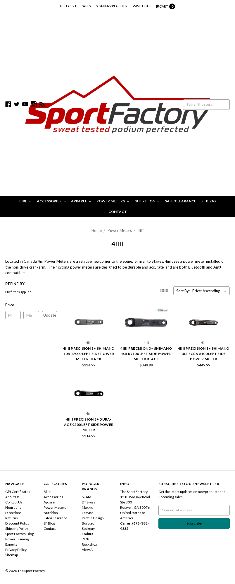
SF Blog (208, 201)
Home (96, 230)
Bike (25, 201)
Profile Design (93, 518)
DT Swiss (88, 502)
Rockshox (89, 544)
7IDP (85, 539)
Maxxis (87, 507)
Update (49, 315)
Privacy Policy (16, 549)
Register (119, 6)
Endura (87, 534)
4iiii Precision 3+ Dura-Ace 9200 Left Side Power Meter (88, 424)
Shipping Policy (16, 528)
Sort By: (183, 290)
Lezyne (87, 512)
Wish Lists (141, 6)
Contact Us (14, 502)
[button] (31, 304)
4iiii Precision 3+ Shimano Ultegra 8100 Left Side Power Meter (203, 353)
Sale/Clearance (180, 201)
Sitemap (11, 555)
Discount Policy (17, 523)
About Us (12, 497)
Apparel (81, 201)
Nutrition (147, 201)
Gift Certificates (75, 6)
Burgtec (88, 523)
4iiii (141, 230)
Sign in (102, 6)
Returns (11, 518)
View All (88, 549)
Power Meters (112, 201)
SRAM (86, 497)
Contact (117, 211)
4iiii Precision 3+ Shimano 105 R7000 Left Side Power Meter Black (89, 353)
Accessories (51, 201)
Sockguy (88, 528)
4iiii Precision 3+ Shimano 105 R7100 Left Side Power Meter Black (146, 353)
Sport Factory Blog (19, 534)
